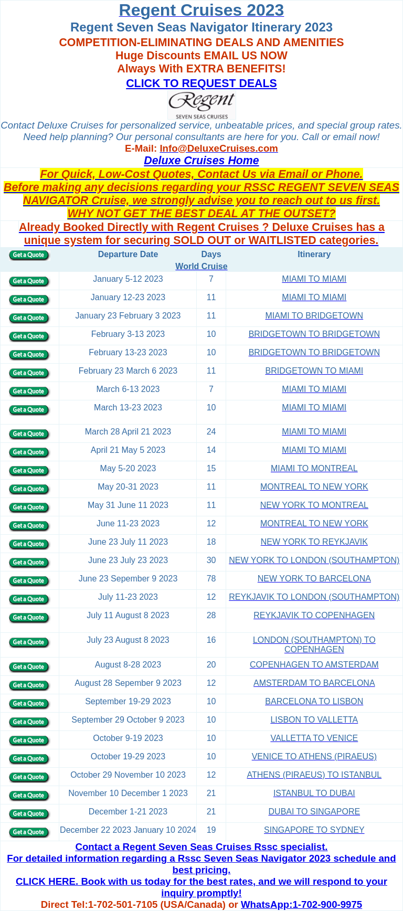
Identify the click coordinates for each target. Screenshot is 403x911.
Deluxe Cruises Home (201, 160)
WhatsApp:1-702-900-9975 (301, 904)
